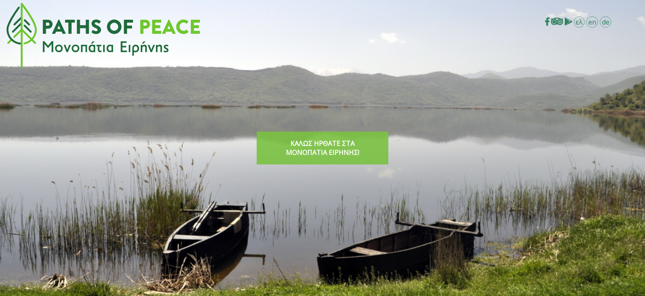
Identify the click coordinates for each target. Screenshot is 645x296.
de (605, 22)
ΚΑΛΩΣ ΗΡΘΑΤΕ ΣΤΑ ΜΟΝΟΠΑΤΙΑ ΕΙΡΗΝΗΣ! (322, 148)
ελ (578, 22)
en (592, 22)
